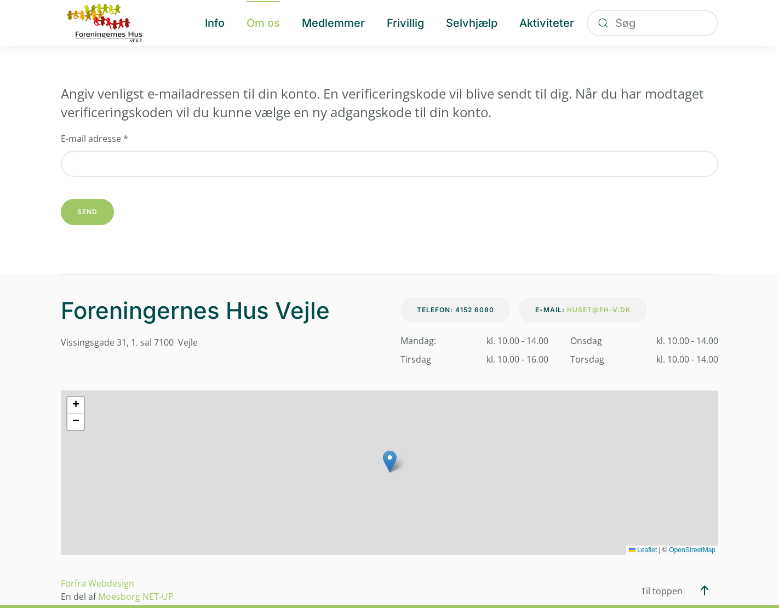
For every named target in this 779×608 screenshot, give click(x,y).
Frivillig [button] (405, 23)
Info (215, 23)
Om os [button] (263, 23)
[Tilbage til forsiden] (104, 23)
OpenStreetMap (692, 550)
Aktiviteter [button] (546, 23)
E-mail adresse (94, 139)
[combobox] (652, 23)
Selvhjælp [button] (471, 23)
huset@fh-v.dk (599, 310)
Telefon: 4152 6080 (455, 310)
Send (87, 212)
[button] (390, 461)
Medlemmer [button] (333, 23)
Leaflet (643, 550)
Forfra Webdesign (97, 583)
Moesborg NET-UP (136, 596)
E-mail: (583, 310)
